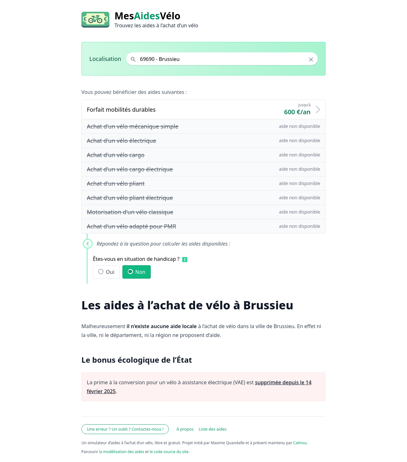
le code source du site (169, 451)
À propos (185, 429)
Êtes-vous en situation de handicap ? (136, 258)
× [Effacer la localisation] (311, 59)
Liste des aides (213, 429)
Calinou (300, 443)
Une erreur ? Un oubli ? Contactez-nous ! (125, 429)
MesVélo (147, 16)
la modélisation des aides (121, 451)
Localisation (105, 59)
